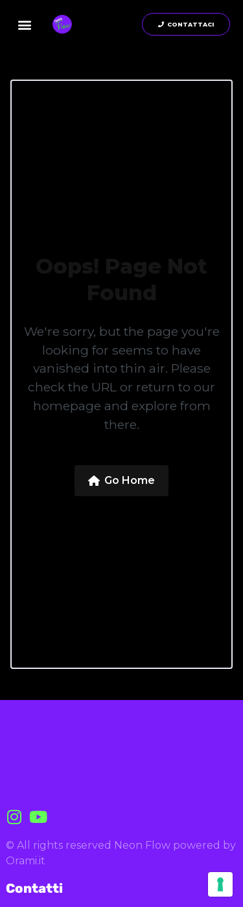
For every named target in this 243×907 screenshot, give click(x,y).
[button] (25, 24)
